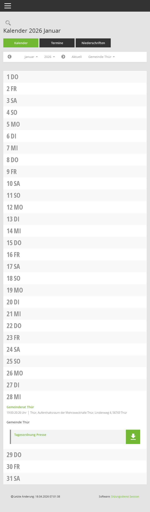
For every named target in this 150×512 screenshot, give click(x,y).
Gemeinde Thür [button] (101, 57)
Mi (14, 147)
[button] (133, 437)
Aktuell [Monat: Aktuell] (77, 57)
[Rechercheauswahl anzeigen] (7, 23)
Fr (14, 88)
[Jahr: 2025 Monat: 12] (9, 57)
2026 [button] (49, 57)
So (14, 112)
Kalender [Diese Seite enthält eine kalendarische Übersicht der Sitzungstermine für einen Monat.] (21, 43)
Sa (14, 100)
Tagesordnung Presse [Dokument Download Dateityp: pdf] (30, 435)
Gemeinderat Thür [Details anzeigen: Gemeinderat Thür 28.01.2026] (20, 407)
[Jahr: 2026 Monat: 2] (63, 57)
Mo (15, 124)
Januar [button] (31, 57)
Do (14, 76)
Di (13, 135)
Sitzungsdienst (125, 496)
